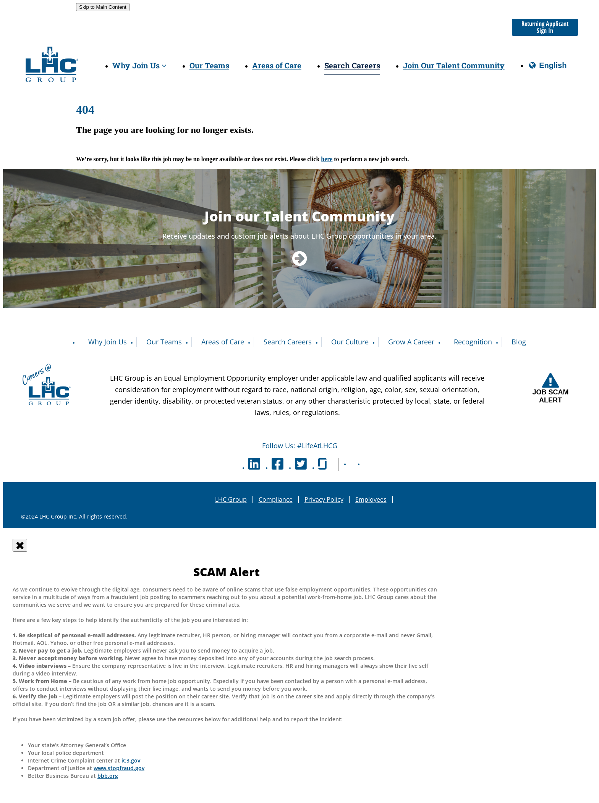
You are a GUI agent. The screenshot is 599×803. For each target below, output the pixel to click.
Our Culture (350, 341)
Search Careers (352, 65)
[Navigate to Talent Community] (299, 258)
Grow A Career (411, 341)
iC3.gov (130, 760)
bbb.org (107, 775)
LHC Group (231, 499)
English (547, 68)
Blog (519, 341)
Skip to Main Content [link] (102, 7)
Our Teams (209, 65)
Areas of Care (276, 65)
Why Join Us (139, 65)
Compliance (276, 499)
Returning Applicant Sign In (544, 27)
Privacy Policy (323, 499)
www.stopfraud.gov (119, 768)
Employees (371, 499)
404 (85, 109)
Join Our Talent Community (454, 65)
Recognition (473, 341)
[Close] (20, 545)
